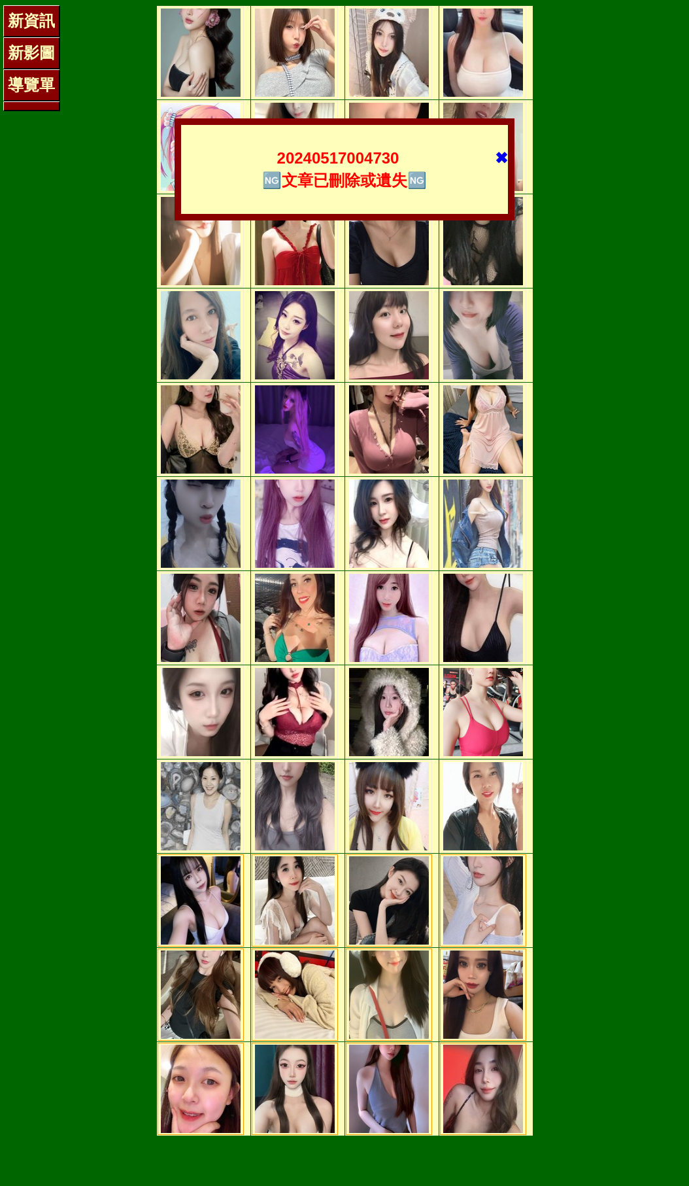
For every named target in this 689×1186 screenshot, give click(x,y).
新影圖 (31, 52)
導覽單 (31, 85)
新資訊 (31, 20)
